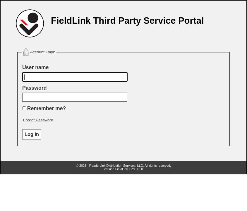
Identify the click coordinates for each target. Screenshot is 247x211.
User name (35, 67)
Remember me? (46, 108)
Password (34, 88)
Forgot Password (38, 120)
